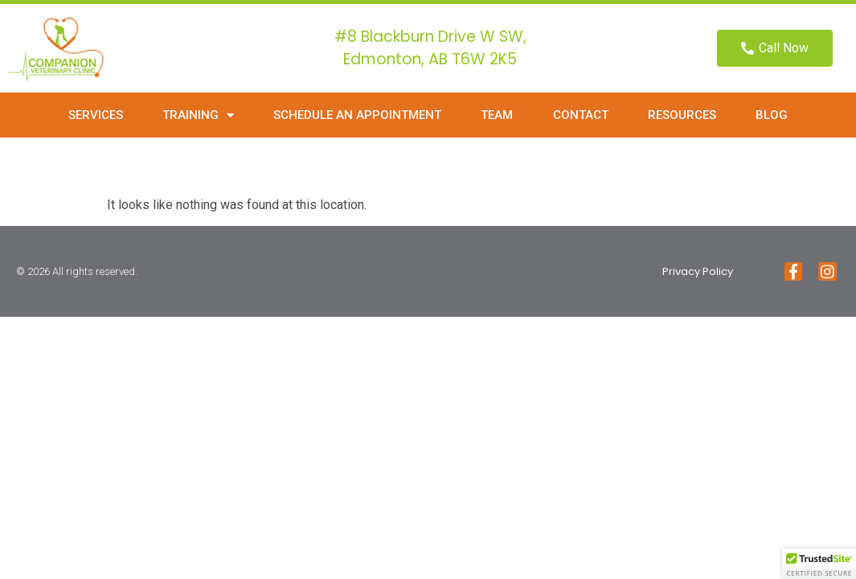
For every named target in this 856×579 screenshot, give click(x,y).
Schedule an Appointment (357, 115)
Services (95, 115)
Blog (772, 115)
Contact (580, 115)
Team (497, 115)
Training (198, 115)
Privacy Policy (697, 271)
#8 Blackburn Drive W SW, (430, 36)
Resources (682, 115)
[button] (819, 563)
